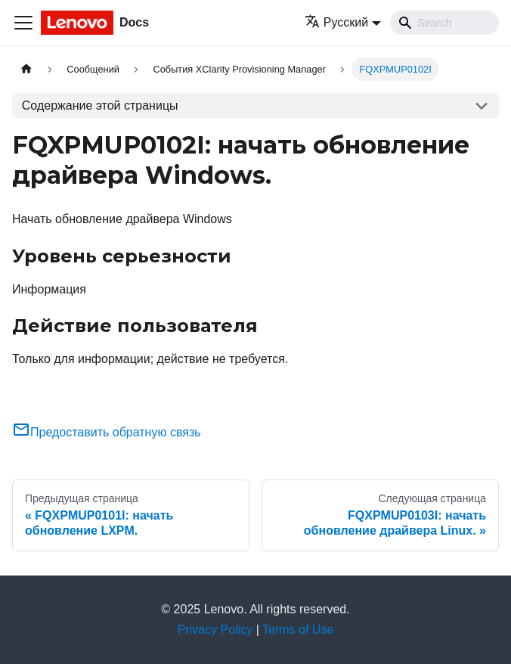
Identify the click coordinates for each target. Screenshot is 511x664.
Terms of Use (297, 629)
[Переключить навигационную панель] (23, 22)
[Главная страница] (26, 69)
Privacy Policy (215, 629)
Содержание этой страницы (100, 105)
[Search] (444, 23)
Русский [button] (336, 22)
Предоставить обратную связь (106, 432)
